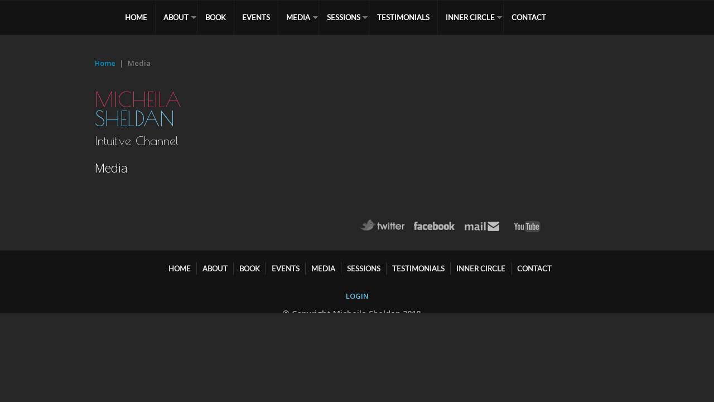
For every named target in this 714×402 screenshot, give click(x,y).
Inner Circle (476, 17)
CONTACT (536, 17)
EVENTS (259, 17)
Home (105, 63)
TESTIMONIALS (409, 17)
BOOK (218, 17)
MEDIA (303, 17)
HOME (137, 17)
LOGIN (357, 296)
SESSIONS (348, 17)
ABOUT (177, 17)
